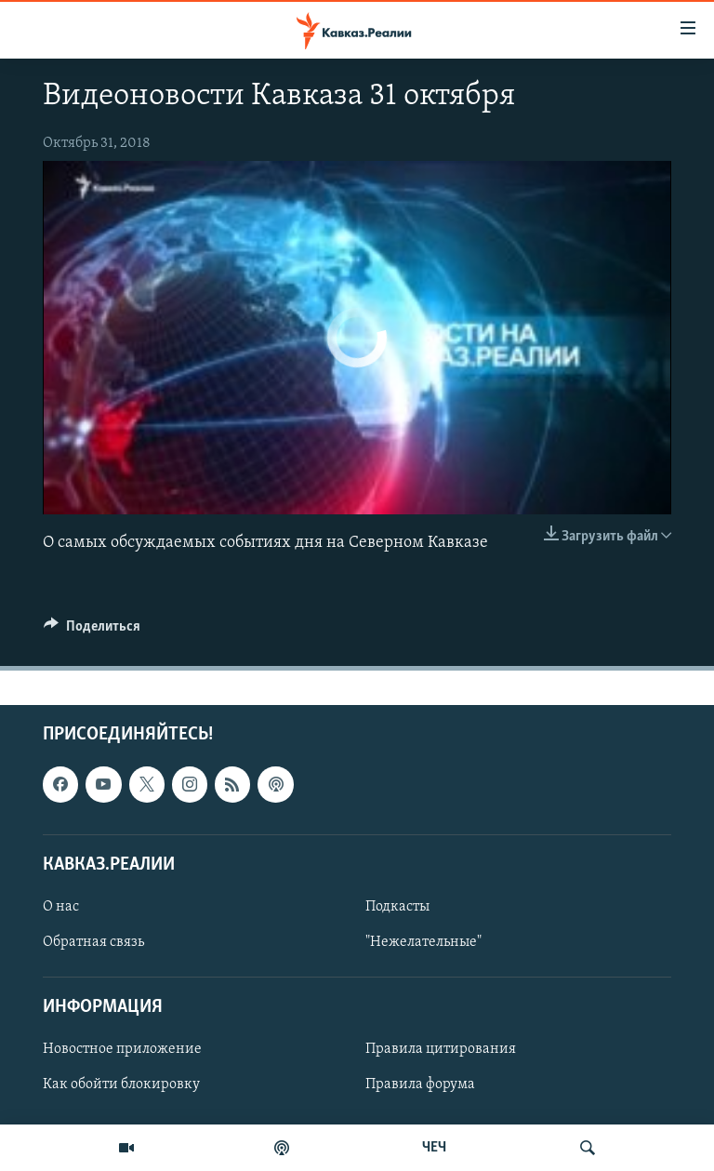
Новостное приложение (122, 1049)
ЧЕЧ (434, 1147)
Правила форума (420, 1084)
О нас (61, 905)
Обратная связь (93, 942)
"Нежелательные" (423, 942)
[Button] (92, 630)
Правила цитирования (440, 1049)
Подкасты (397, 905)
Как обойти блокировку (121, 1084)
